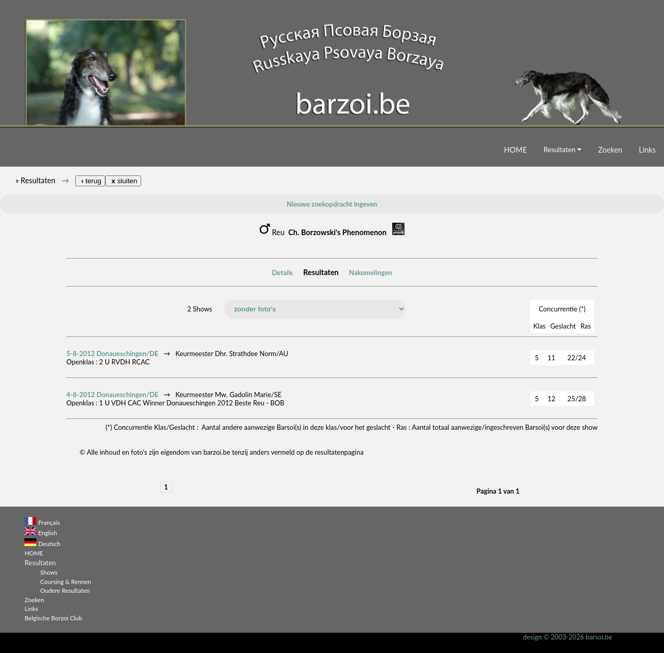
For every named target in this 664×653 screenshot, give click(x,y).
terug (90, 181)
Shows (48, 572)
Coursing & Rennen (65, 581)
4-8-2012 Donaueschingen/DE (112, 394)
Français (49, 522)
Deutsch (49, 543)
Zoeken (610, 149)
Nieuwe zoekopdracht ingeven (332, 204)
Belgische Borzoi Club (53, 617)
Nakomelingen (370, 272)
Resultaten (563, 149)
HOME (515, 149)
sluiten (123, 181)
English (47, 532)
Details (282, 272)
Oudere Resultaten (65, 590)
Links (647, 149)
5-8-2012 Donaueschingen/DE (112, 353)
